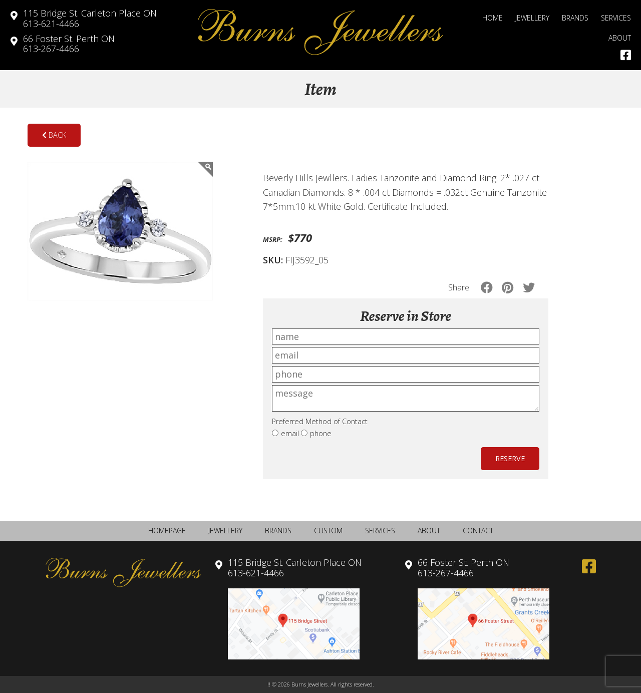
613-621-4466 (90, 18)
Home (492, 18)
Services (616, 18)
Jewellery (532, 18)
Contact (478, 530)
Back (54, 135)
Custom (328, 530)
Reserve (510, 458)
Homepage (167, 530)
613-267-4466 (69, 44)
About (619, 38)
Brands (575, 18)
